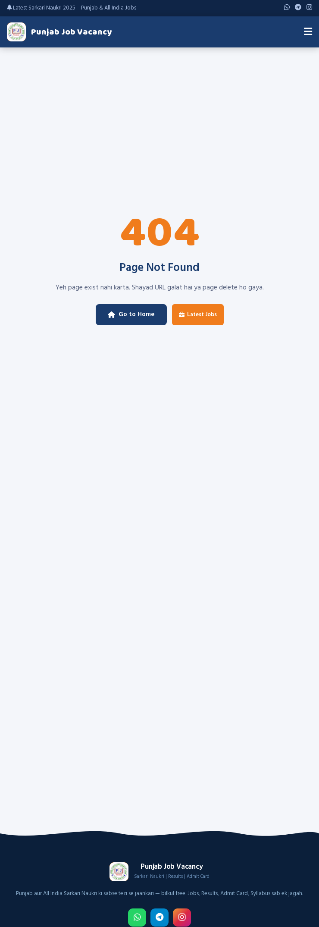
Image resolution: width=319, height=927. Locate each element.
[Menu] (308, 32)
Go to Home (131, 314)
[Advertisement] (159, 112)
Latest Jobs (198, 314)
